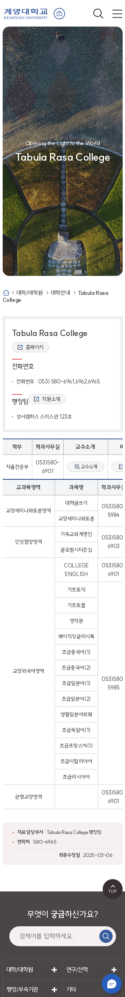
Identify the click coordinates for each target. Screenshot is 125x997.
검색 (98, 13)
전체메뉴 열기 (117, 13)
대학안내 (60, 292)
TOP (112, 891)
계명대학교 (26, 12)
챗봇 (112, 984)
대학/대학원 (29, 292)
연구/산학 (77, 969)
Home (6, 292)
